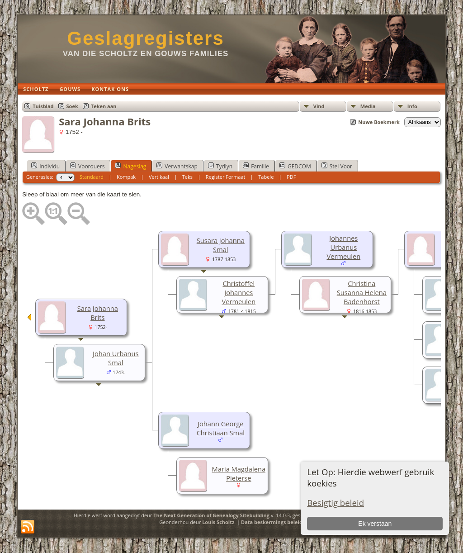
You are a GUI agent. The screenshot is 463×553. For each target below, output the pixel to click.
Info (412, 106)
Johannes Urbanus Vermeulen (343, 247)
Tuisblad (43, 106)
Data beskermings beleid (271, 522)
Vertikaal (159, 176)
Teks (187, 176)
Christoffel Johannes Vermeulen (238, 292)
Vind (319, 106)
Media (368, 106)
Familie (256, 166)
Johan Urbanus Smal (115, 358)
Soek (72, 106)
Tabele (266, 176)
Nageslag (130, 166)
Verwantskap (176, 166)
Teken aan (104, 106)
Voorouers (87, 166)
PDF (291, 176)
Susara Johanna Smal (221, 245)
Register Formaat (226, 176)
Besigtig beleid (335, 502)
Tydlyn (220, 166)
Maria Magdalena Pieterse (238, 473)
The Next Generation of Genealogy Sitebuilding (211, 515)
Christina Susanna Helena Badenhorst (362, 292)
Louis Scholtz (218, 522)
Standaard (92, 176)
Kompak (126, 176)
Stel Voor (336, 166)
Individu (45, 166)
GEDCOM (295, 166)
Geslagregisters (145, 38)
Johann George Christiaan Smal (221, 428)
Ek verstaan (375, 523)
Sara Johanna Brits (97, 313)
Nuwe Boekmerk (379, 122)
